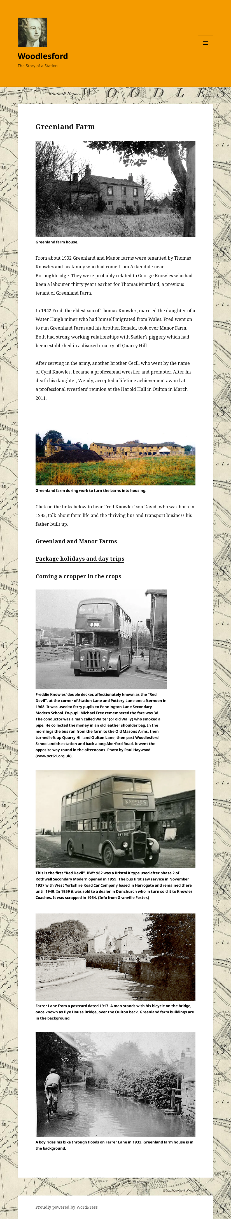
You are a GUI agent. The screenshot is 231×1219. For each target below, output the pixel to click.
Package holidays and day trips (80, 558)
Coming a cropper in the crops (78, 576)
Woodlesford (43, 55)
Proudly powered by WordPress (67, 1207)
